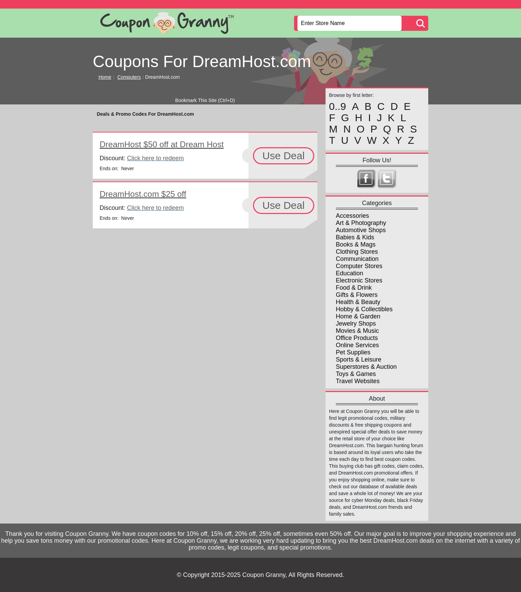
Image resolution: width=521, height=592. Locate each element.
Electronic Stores (359, 280)
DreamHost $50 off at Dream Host (162, 144)
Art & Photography (361, 222)
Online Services (357, 345)
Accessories (352, 215)
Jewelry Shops (356, 323)
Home (105, 77)
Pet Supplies (353, 352)
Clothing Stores (357, 251)
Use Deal (284, 155)
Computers (129, 77)
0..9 (337, 106)
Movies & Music (357, 330)
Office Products (357, 338)
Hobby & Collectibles (364, 309)
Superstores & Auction (366, 366)
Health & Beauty (358, 302)
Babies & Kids (355, 237)
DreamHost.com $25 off (143, 194)
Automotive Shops (361, 230)
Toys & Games (356, 373)
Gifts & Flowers (357, 294)
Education (349, 273)
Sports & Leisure (358, 359)
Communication (357, 258)
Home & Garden (358, 316)
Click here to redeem (155, 158)
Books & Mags (356, 244)
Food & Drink (354, 287)
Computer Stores (359, 266)
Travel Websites (358, 381)
